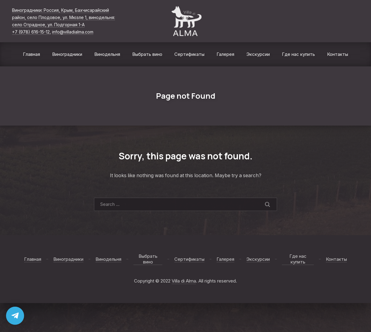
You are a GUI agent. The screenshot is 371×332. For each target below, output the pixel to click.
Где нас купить (298, 54)
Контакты (337, 54)
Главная (31, 54)
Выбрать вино (147, 54)
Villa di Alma (184, 281)
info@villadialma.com (72, 31)
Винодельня (107, 54)
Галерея (225, 54)
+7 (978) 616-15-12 (31, 31)
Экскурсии (258, 54)
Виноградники (67, 54)
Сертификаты (189, 54)
